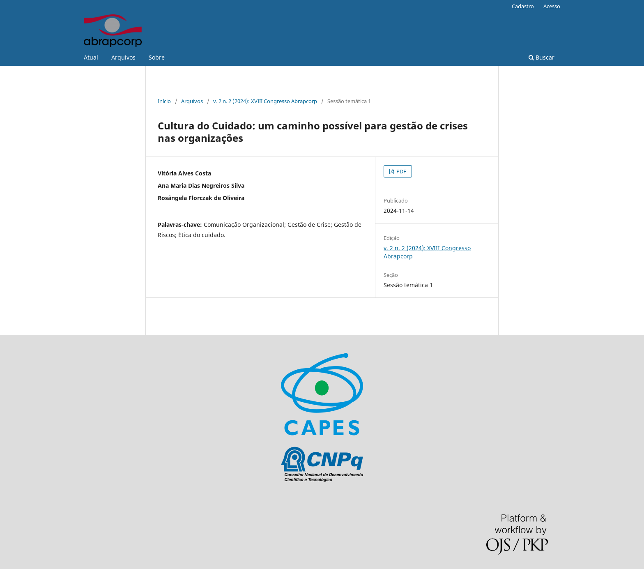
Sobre (157, 57)
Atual (91, 57)
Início (164, 101)
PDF (400, 171)
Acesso (551, 6)
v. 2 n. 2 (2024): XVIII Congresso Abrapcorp (265, 101)
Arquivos (123, 57)
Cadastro (523, 6)
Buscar (541, 57)
